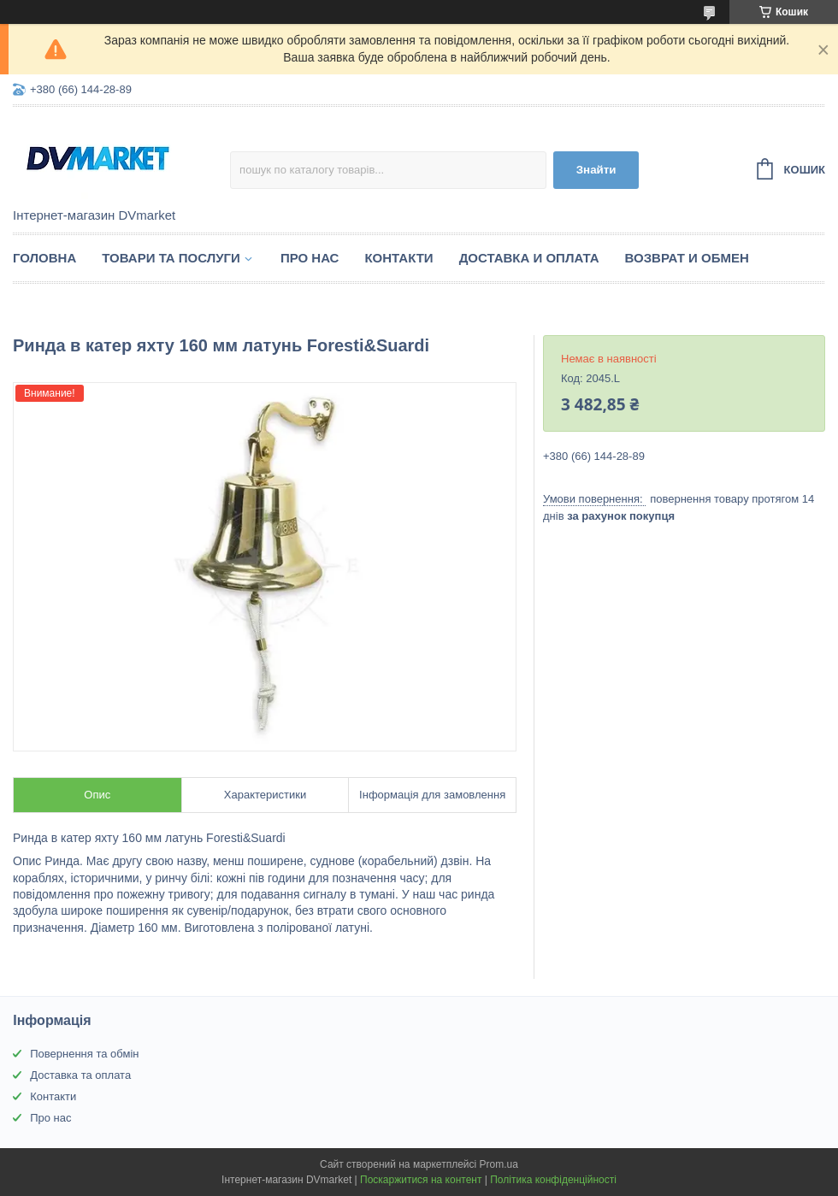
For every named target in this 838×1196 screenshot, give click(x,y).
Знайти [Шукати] (596, 169)
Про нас (309, 257)
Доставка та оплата (80, 1075)
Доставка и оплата (529, 257)
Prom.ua (499, 1164)
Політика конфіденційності (553, 1180)
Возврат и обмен (687, 257)
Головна (44, 257)
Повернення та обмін (84, 1053)
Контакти (398, 257)
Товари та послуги (171, 257)
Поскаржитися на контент (420, 1180)
